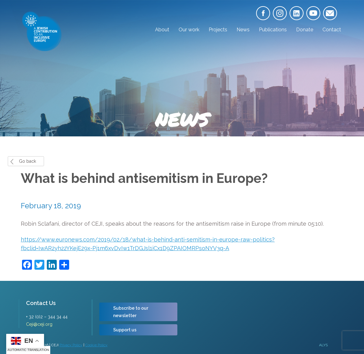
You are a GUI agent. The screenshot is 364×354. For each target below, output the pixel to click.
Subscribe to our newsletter (130, 312)
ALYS (323, 345)
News (243, 30)
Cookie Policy (96, 345)
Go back (27, 161)
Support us (124, 329)
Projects (218, 30)
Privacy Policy (71, 345)
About (162, 30)
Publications (273, 30)
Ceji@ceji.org (39, 324)
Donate (304, 30)
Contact (331, 30)
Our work (189, 30)
